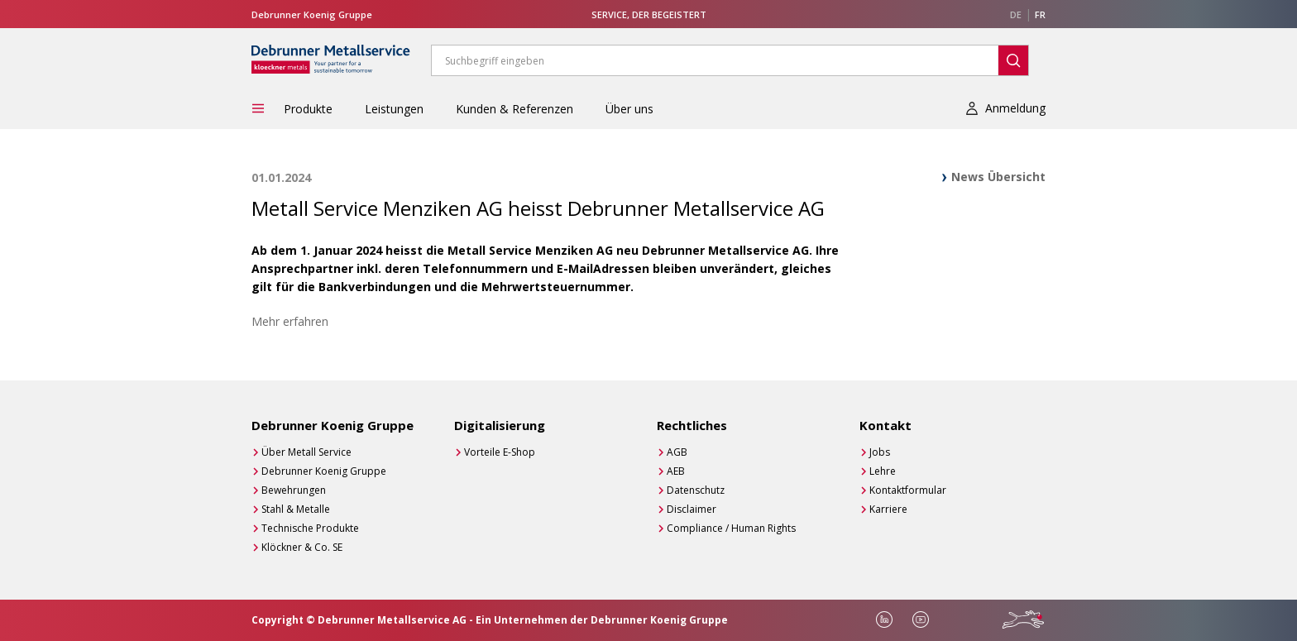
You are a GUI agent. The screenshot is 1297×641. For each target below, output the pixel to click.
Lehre (882, 471)
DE (1016, 14)
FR (1040, 14)
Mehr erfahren (289, 321)
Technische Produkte (310, 528)
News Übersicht (998, 176)
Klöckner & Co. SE (301, 547)
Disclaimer (691, 509)
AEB (676, 471)
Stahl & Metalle (295, 509)
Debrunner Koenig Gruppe (323, 471)
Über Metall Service (306, 452)
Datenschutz (696, 490)
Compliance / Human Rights (731, 528)
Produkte (308, 109)
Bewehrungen (293, 490)
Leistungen (394, 109)
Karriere (888, 509)
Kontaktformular (907, 490)
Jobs (879, 452)
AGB (677, 452)
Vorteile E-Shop (499, 452)
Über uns (629, 109)
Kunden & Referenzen (514, 109)
